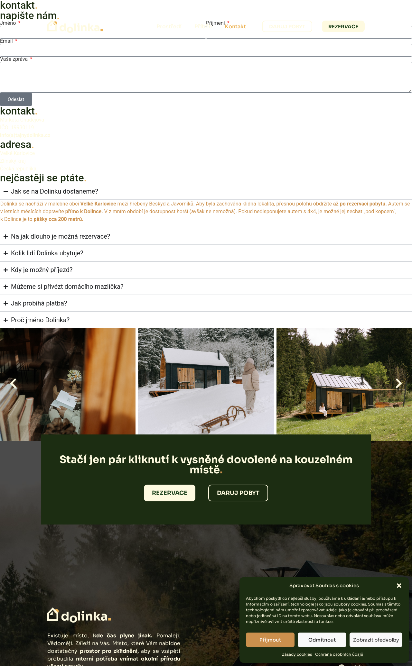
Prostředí (169, 26)
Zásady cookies (297, 654)
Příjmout (270, 640)
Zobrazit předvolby (376, 640)
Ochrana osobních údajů (339, 654)
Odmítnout (322, 640)
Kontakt (235, 26)
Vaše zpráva (14, 59)
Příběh (203, 26)
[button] (399, 585)
